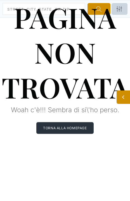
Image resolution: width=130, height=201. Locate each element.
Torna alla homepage (65, 128)
